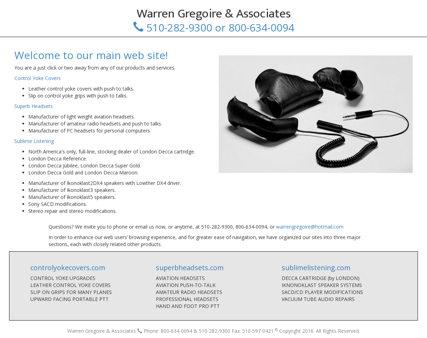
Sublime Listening (34, 141)
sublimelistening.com (316, 267)
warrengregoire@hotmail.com (309, 226)
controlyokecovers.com (67, 267)
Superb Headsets (33, 106)
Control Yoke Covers (37, 78)
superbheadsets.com (190, 267)
